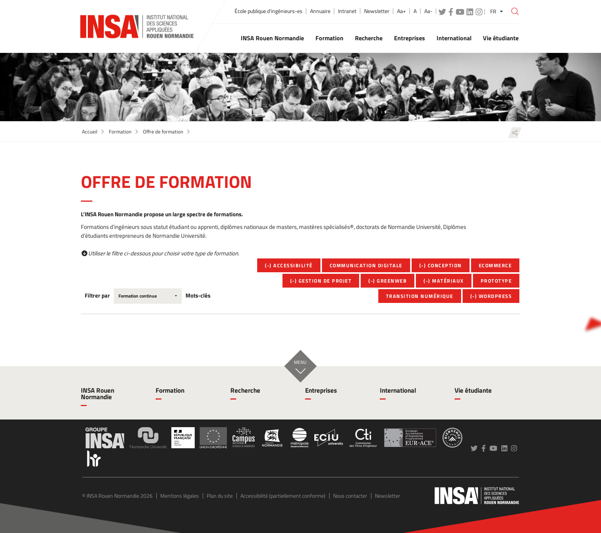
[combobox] (148, 296)
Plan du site (220, 496)
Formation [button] (329, 38)
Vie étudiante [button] (501, 38)
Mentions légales (179, 496)
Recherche (245, 390)
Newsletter (376, 11)
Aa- (428, 11)
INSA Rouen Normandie (97, 393)
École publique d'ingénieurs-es (268, 11)
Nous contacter (350, 496)
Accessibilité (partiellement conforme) (282, 496)
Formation (120, 131)
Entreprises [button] (409, 38)
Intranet (347, 11)
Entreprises (321, 390)
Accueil (89, 131)
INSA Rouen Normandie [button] (272, 38)
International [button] (454, 38)
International (398, 390)
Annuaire (320, 11)
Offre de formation (163, 131)
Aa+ (401, 11)
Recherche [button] (369, 38)
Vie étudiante (473, 390)
